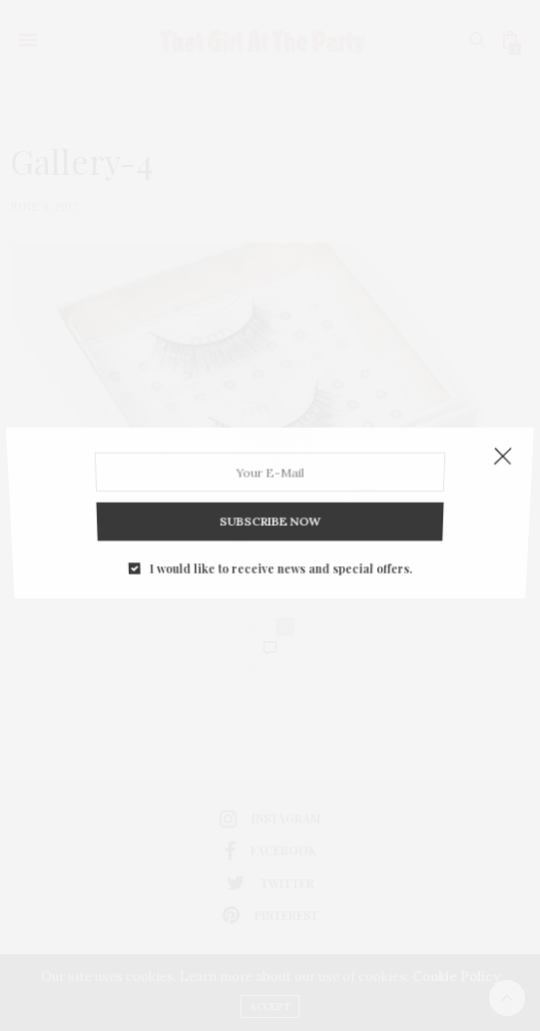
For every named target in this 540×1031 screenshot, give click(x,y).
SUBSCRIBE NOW (270, 511)
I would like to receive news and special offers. (280, 551)
